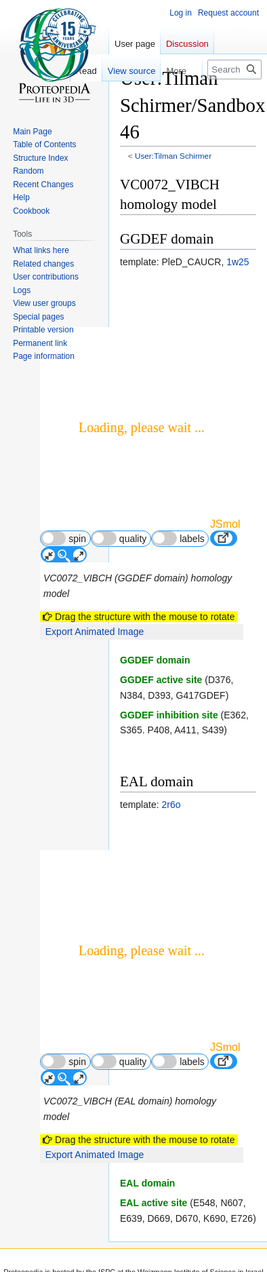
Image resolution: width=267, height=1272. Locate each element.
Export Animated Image (94, 631)
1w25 (237, 261)
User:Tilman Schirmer (173, 155)
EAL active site (153, 1202)
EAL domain (147, 1183)
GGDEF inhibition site (169, 715)
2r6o (170, 804)
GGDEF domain (155, 660)
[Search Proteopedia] (234, 69)
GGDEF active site (161, 679)
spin (63, 538)
